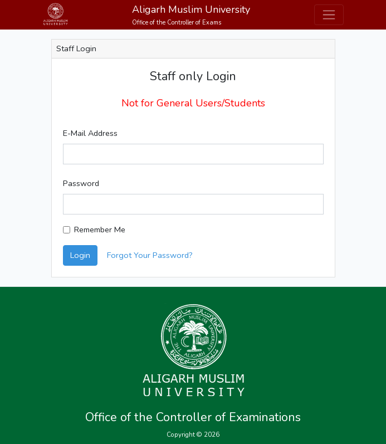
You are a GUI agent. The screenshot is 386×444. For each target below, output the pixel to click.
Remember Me (99, 229)
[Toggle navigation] (329, 14)
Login (80, 255)
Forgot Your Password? (150, 255)
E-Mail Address (90, 133)
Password (81, 183)
